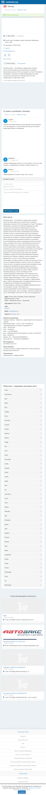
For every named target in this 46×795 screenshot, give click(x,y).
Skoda (6, 550)
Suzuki (6, 563)
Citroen (7, 429)
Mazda (6, 507)
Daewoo (7, 433)
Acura (6, 390)
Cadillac (7, 412)
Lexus (6, 498)
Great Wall (8, 459)
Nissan (6, 524)
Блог (23, 743)
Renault (7, 542)
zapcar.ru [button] (7, 48)
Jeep (6, 485)
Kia (5, 490)
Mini (6, 516)
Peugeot (7, 533)
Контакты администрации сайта (23, 769)
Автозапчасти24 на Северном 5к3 (15, 693)
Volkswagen (8, 572)
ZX (5, 581)
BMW (6, 403)
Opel (6, 528)
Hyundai (7, 468)
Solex (5, 615)
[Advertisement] (23, 95)
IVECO (6, 477)
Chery (6, 416)
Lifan (6, 503)
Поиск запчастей (23, 740)
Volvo (6, 576)
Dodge (6, 442)
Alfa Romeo (8, 394)
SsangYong (8, 554)
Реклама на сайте (23, 781)
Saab (6, 546)
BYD (6, 407)
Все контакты (7, 59)
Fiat (6, 446)
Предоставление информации (23, 751)
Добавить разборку (23, 778)
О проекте (23, 736)
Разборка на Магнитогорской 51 (14, 667)
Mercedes (7, 511)
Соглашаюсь (22, 792)
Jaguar (6, 481)
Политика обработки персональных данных (23, 762)
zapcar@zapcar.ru (10, 51)
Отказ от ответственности (23, 754)
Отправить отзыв (12, 211)
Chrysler (7, 425)
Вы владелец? (22, 63)
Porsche (7, 537)
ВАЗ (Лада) (8, 585)
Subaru (6, 559)
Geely (6, 455)
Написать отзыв (21, 10)
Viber (18, 314)
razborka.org (12, 2)
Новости (23, 747)
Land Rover (8, 494)
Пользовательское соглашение (23, 758)
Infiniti (6, 472)
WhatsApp (13, 314)
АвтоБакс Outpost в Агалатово (14, 641)
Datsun (7, 438)
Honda (6, 464)
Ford (6, 451)
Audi (6, 399)
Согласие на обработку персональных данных (23, 765)
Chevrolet (7, 420)
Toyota (7, 568)
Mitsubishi (7, 520)
